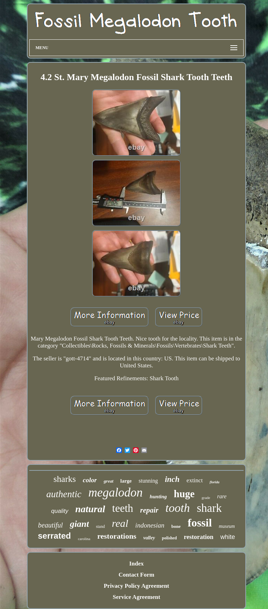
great (108, 481)
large (126, 481)
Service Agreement (136, 597)
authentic (63, 494)
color (90, 480)
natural (90, 508)
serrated (54, 535)
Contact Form (136, 574)
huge (184, 493)
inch (172, 479)
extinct (195, 480)
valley (149, 537)
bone (176, 526)
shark (209, 508)
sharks (64, 479)
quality (59, 511)
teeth (122, 508)
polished (169, 538)
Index (136, 563)
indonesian (149, 525)
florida (214, 482)
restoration (199, 536)
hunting (158, 496)
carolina (84, 539)
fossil (200, 522)
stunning (148, 481)
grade (206, 497)
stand (100, 526)
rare (221, 496)
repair (149, 510)
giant (79, 524)
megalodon (115, 492)
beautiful (50, 525)
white (227, 536)
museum (227, 526)
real (120, 523)
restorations (116, 536)
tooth (177, 507)
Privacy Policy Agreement (136, 586)
